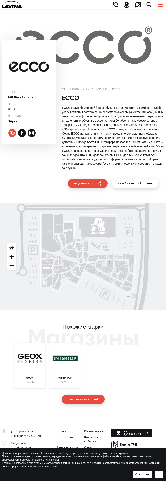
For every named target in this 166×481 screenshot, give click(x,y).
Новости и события (91, 439)
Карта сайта (89, 472)
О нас (88, 447)
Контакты (64, 460)
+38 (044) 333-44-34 (24, 455)
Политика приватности (65, 472)
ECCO (116, 89)
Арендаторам (67, 453)
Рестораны (65, 437)
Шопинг (62, 431)
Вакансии (91, 453)
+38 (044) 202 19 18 (22, 97)
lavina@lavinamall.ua (24, 459)
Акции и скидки (68, 447)
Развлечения (93, 431)
